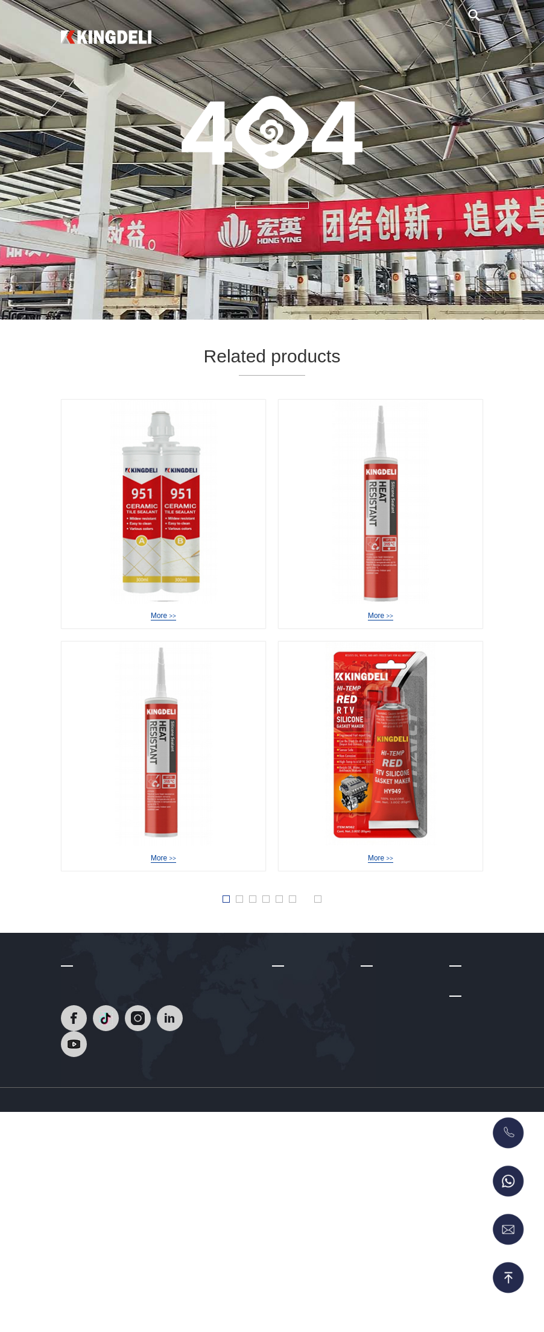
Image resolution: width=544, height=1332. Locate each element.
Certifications (296, 1098)
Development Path (306, 1063)
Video (372, 42)
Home (240, 42)
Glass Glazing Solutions (387, 1158)
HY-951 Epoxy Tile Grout (164, 617)
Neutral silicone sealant (390, 1098)
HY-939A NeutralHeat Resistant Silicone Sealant (190, 876)
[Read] (106, 35)
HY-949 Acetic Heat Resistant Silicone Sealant (403, 617)
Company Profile (303, 1045)
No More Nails (387, 1199)
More (163, 632)
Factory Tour (295, 1116)
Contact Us (448, 42)
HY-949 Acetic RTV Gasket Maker (380, 876)
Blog (405, 42)
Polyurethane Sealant (401, 1217)
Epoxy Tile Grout (392, 1074)
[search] (474, 22)
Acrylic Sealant (389, 1181)
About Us (330, 42)
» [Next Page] (331, 939)
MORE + (272, 224)
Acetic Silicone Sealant (388, 1128)
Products (282, 42)
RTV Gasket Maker (396, 1253)
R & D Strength (300, 1080)
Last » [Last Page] (361, 939)
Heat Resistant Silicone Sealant (391, 1051)
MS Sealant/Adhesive (401, 1235)
